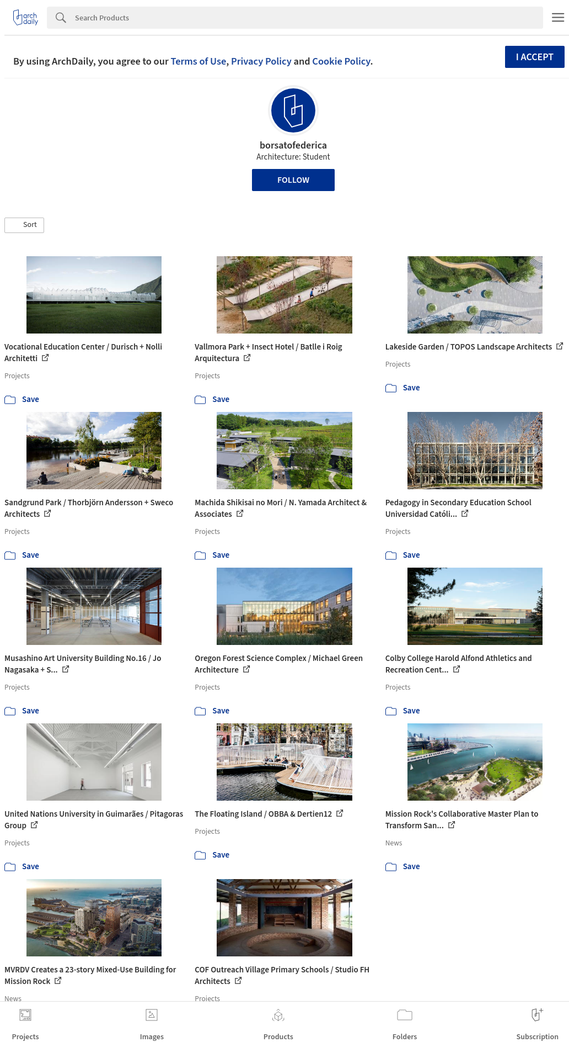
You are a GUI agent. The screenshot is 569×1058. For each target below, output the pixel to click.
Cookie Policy (341, 61)
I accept (535, 57)
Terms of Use (198, 61)
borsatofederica (293, 145)
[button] (24, 225)
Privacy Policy (261, 61)
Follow (293, 180)
